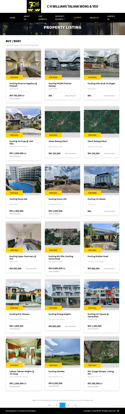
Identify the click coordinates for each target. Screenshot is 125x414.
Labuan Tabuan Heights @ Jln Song (22, 372)
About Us (27, 17)
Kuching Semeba (56, 371)
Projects (94, 17)
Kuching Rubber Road (98, 256)
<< (49, 405)
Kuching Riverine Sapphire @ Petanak (23, 84)
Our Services (42, 17)
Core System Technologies (26, 411)
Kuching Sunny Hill (58, 199)
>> (76, 405)
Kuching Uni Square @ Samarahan (98, 315)
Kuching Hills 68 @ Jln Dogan (101, 83)
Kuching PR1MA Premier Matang (60, 84)
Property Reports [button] (59, 17)
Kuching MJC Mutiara (19, 314)
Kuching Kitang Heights (60, 314)
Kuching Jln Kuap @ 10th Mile (21, 142)
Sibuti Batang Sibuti (58, 141)
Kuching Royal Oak (18, 199)
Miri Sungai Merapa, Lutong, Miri (101, 372)
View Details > (15, 98)
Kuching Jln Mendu (97, 199)
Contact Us (111, 17)
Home (12, 17)
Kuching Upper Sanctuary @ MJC (23, 257)
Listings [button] (77, 17)
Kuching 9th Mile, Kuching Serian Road (61, 257)
